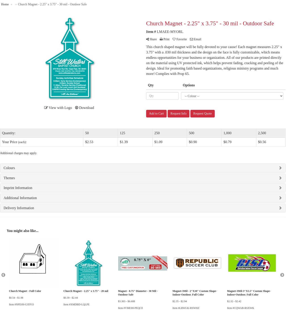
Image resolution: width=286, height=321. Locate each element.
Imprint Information (18, 188)
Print (165, 39)
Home (5, 4)
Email (195, 39)
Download (84, 108)
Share (151, 39)
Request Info (178, 113)
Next (282, 275)
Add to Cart (156, 113)
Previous (3, 275)
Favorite (179, 39)
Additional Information (20, 198)
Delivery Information (19, 208)
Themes (9, 178)
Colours (9, 168)
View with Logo (58, 108)
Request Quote (202, 113)
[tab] (142, 168)
